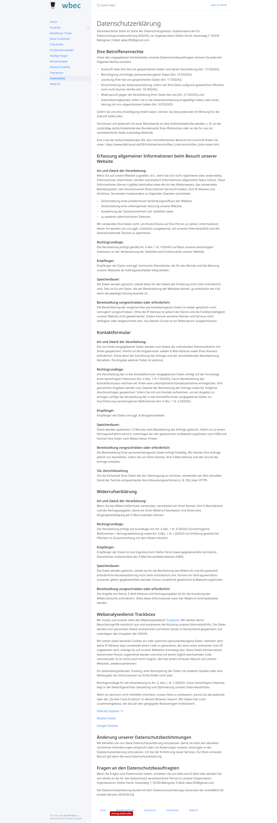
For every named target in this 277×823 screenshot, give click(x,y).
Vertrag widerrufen (121, 813)
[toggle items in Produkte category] (88, 27)
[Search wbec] (138, 5)
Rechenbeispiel (58, 61)
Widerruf (55, 84)
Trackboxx (172, 620)
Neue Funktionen (60, 38)
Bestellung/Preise (125, 810)
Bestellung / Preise (61, 33)
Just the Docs (70, 815)
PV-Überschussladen (62, 50)
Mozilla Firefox (106, 718)
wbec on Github (219, 5)
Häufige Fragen (59, 55)
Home (53, 21)
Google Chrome (107, 726)
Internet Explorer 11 (110, 711)
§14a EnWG (56, 44)
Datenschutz (57, 78)
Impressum (56, 72)
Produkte (55, 27)
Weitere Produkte (60, 67)
